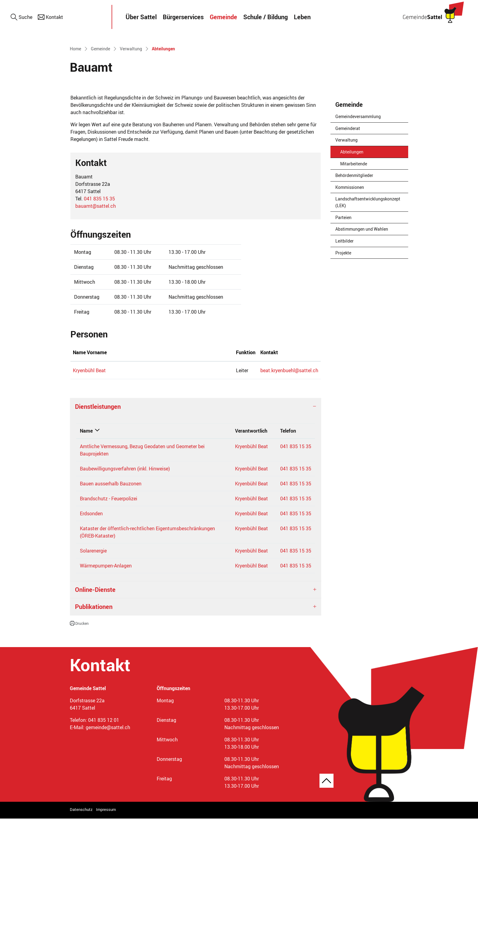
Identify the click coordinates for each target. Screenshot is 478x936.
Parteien (343, 334)
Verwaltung (346, 257)
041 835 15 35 (99, 315)
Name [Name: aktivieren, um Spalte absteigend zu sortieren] (86, 548)
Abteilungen (355, 270)
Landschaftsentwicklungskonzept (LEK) (367, 319)
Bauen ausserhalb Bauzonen (110, 600)
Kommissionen (349, 304)
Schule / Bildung (265, 17)
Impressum (106, 926)
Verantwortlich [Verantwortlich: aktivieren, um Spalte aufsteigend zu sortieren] (251, 548)
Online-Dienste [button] (95, 707)
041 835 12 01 (103, 837)
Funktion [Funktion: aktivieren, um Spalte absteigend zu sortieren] (159, 469)
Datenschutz (81, 926)
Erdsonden (91, 630)
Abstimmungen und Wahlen (361, 346)
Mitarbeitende (353, 281)
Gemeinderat (347, 245)
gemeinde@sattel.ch (108, 844)
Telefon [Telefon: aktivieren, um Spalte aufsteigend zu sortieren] (288, 548)
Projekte (343, 370)
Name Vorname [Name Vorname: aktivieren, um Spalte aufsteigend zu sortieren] (90, 469)
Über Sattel (141, 17)
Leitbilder (344, 358)
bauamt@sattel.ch (95, 323)
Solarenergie (93, 667)
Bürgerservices (183, 17)
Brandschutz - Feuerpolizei (108, 615)
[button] (79, 740)
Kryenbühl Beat (89, 487)
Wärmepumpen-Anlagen (106, 682)
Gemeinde (223, 17)
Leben (302, 17)
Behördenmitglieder (354, 293)
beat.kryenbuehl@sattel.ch (227, 487)
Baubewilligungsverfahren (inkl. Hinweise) (125, 585)
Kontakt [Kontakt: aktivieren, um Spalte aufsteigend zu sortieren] (207, 469)
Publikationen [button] (93, 724)
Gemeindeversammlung (358, 234)
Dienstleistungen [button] (98, 524)
